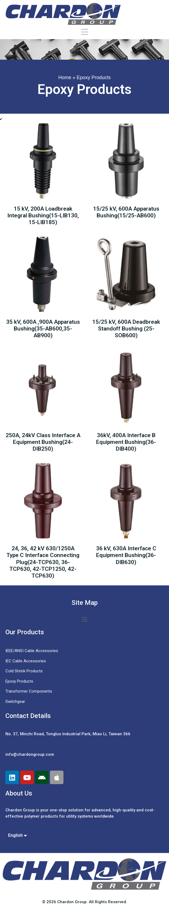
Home (64, 77)
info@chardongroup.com (29, 754)
